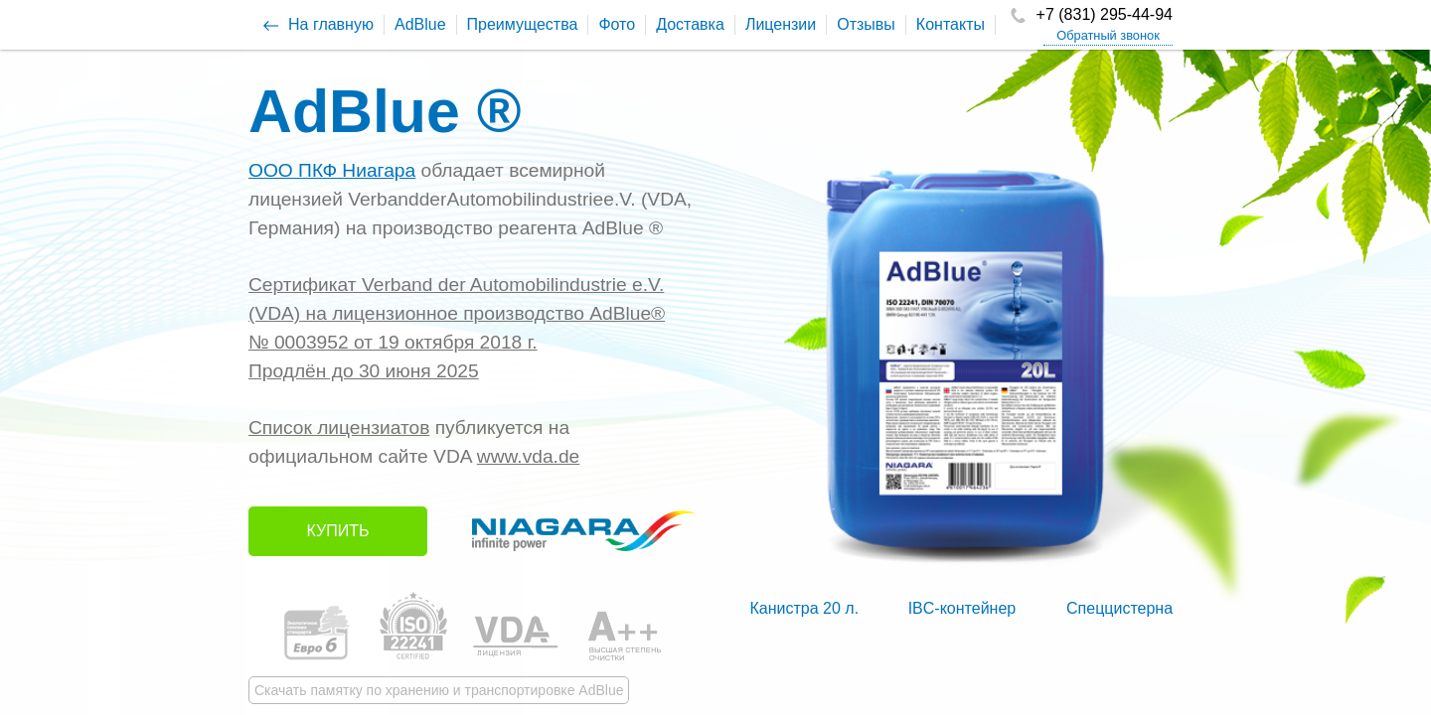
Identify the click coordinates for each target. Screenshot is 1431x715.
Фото (616, 24)
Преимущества (522, 24)
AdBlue (420, 24)
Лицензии (780, 24)
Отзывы (866, 24)
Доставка (690, 24)
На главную (331, 24)
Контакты (950, 24)
